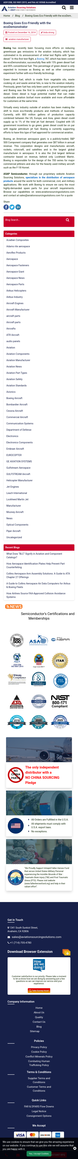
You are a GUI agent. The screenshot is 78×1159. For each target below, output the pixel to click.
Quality (39, 1017)
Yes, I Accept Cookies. (39, 1154)
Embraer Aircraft (15, 448)
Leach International (16, 493)
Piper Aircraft (13, 531)
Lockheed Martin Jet (17, 499)
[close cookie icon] (74, 1148)
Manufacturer (13, 505)
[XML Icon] (45, 1031)
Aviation (10, 347)
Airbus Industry (14, 297)
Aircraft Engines (14, 303)
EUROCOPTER (14, 455)
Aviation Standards (16, 385)
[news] (12, 606)
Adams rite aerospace (18, 246)
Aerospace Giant (15, 271)
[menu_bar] (71, 8)
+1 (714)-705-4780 (20, 942)
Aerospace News (15, 278)
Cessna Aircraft (14, 410)
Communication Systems (19, 423)
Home (39, 1007)
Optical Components (17, 524)
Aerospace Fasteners (17, 265)
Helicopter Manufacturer (19, 480)
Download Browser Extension (39, 952)
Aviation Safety (14, 379)
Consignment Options (39, 1115)
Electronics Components (19, 442)
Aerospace (12, 259)
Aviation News (14, 366)
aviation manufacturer (19, 39)
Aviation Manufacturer (18, 360)
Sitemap (34, 1031)
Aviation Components (18, 354)
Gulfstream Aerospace (18, 467)
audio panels (13, 341)
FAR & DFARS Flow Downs (39, 1106)
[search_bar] (64, 8)
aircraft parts (13, 316)
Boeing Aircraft (14, 398)
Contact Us (39, 1021)
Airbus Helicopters (16, 290)
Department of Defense (18, 429)
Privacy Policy (39, 1047)
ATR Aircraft (12, 335)
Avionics (11, 391)
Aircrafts (11, 328)
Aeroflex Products (16, 252)
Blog (17, 15)
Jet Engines (12, 486)
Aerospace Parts (15, 284)
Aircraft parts (13, 322)
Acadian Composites (17, 240)
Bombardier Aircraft (16, 404)
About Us (39, 1012)
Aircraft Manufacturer (18, 309)
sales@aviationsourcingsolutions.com (36, 937)
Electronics (12, 436)
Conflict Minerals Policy (39, 1056)
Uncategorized (14, 537)
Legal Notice (39, 1111)
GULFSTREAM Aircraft (18, 474)
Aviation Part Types (16, 373)
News (9, 518)
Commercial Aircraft (17, 417)
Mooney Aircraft (14, 512)
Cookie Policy (39, 1051)
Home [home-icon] (7, 15)
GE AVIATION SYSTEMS (19, 461)
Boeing (40, 58)
